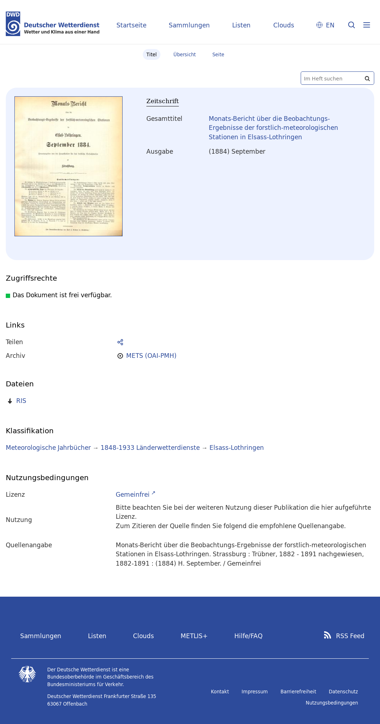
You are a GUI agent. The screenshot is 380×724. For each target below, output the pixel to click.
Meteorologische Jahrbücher (48, 447)
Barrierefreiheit (298, 692)
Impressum (255, 692)
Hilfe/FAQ (248, 636)
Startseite (131, 25)
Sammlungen (189, 25)
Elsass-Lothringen (236, 447)
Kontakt (220, 692)
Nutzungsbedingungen (332, 703)
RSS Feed (350, 636)
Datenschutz (343, 692)
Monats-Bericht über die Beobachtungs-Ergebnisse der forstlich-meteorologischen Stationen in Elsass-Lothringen (273, 127)
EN (330, 25)
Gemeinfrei (133, 494)
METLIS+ (194, 636)
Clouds (283, 25)
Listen (241, 25)
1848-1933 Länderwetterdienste (151, 447)
